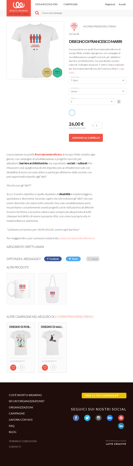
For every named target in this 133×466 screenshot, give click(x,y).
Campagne (71, 4)
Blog (12, 431)
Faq (11, 425)
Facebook (53, 259)
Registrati (110, 4)
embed (93, 258)
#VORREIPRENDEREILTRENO (74, 317)
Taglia (73, 98)
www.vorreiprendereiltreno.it (77, 238)
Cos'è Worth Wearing (25, 394)
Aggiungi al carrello (86, 138)
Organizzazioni (46, 4)
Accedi (122, 4)
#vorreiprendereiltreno (48, 154)
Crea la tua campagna (101, 395)
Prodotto (75, 77)
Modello (75, 88)
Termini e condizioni (23, 441)
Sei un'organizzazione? (27, 401)
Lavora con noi (21, 419)
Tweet (73, 259)
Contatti (15, 446)
